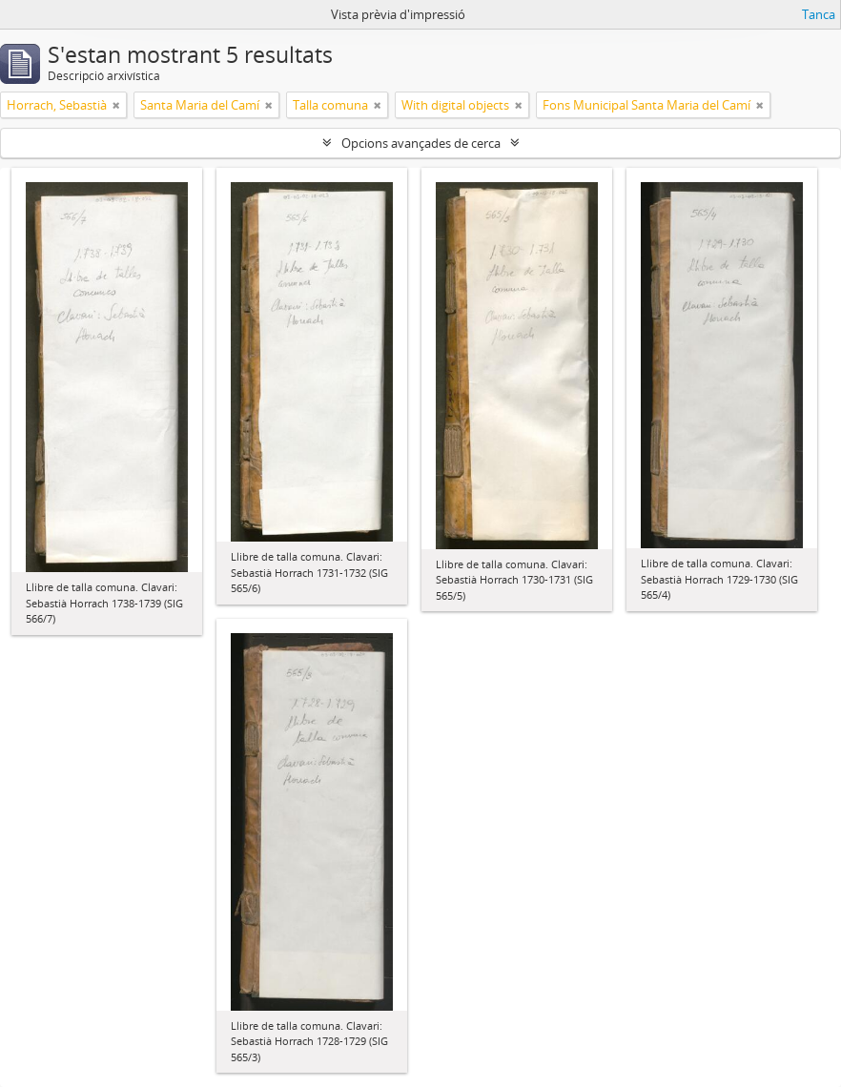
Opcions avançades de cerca (421, 143)
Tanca (818, 14)
